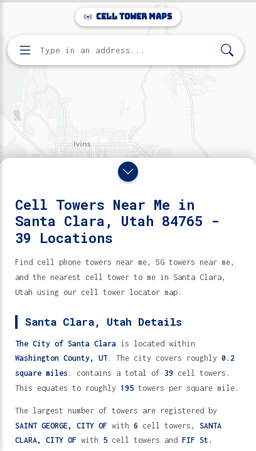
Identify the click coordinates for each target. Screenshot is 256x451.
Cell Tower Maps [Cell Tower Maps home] (128, 17)
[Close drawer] (128, 172)
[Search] (227, 50)
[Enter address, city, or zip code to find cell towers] (126, 50)
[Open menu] (25, 50)
